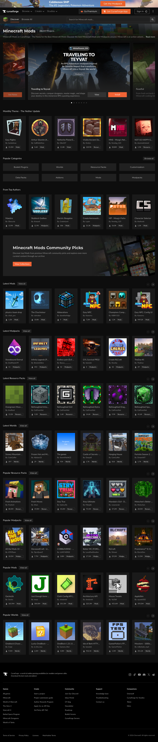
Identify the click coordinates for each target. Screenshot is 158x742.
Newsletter (69, 706)
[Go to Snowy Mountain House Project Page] (14, 447)
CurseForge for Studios (135, 698)
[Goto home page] (10, 11)
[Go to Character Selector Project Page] (143, 211)
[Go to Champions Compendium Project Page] (117, 305)
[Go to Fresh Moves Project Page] (40, 495)
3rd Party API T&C (41, 710)
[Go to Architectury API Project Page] (91, 589)
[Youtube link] (139, 674)
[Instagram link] (129, 674)
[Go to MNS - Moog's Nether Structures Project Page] (117, 133)
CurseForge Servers (72, 718)
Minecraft (6, 698)
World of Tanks (9, 722)
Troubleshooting (102, 698)
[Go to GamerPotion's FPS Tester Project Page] (117, 637)
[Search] (152, 19)
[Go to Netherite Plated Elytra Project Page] (66, 133)
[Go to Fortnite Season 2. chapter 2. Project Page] (143, 447)
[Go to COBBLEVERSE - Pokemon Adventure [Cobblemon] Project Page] (66, 542)
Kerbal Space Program (11, 714)
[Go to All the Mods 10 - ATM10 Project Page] (14, 542)
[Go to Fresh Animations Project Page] (14, 495)
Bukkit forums (70, 714)
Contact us (100, 702)
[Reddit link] (153, 674)
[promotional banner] (79, 3)
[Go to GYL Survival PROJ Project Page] (91, 353)
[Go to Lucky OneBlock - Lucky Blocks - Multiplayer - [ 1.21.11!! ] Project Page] (40, 637)
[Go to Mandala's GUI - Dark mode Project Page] (117, 495)
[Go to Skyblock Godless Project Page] (40, 211)
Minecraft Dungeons (11, 718)
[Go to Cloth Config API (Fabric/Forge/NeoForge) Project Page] (66, 589)
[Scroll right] (153, 284)
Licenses (36, 735)
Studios (52, 11)
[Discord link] (144, 674)
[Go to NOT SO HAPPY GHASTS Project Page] (143, 133)
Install (117, 95)
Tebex (129, 702)
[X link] (148, 674)
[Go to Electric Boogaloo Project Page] (66, 211)
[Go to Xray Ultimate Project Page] (91, 495)
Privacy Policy (24, 735)
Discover (14, 19)
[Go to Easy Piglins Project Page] (14, 133)
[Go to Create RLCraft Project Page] (117, 353)
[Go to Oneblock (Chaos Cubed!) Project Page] (14, 637)
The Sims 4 (7, 706)
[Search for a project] (108, 19)
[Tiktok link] (134, 674)
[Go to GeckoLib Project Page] (14, 589)
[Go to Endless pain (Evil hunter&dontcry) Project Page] (66, 353)
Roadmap (68, 710)
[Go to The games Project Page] (66, 447)
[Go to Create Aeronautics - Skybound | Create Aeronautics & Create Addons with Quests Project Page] (91, 211)
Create (40, 11)
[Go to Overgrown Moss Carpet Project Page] (14, 400)
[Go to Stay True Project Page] (66, 495)
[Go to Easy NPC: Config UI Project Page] (143, 305)
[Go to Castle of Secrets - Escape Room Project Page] (91, 447)
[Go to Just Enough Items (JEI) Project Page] (40, 589)
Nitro (129, 706)
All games (6, 694)
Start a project (39, 694)
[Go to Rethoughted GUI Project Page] (66, 400)
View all (22, 284)
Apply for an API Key (42, 706)
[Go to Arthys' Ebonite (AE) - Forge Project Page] (40, 133)
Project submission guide (43, 698)
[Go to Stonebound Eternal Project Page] (14, 353)
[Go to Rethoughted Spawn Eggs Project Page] (143, 400)
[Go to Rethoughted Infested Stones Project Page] (40, 400)
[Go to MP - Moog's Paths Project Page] (117, 211)
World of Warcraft (10, 702)
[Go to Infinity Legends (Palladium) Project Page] (40, 353)
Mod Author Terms (49, 735)
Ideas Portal (69, 698)
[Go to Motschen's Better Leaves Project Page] (143, 495)
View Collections (22, 264)
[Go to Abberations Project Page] (66, 305)
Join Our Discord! (72, 694)
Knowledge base (102, 694)
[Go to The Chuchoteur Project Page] (40, 305)
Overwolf (130, 694)
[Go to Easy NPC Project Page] (91, 305)
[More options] (153, 11)
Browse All (27, 19)
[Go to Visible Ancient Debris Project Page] (91, 133)
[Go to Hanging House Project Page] (117, 447)
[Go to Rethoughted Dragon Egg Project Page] (117, 400)
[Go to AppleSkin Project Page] (143, 589)
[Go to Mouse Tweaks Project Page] (117, 589)
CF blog (68, 702)
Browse (27, 11)
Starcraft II (7, 710)
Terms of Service (9, 735)
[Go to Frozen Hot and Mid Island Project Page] (40, 447)
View (97, 95)
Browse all (149, 158)
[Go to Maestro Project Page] (14, 211)
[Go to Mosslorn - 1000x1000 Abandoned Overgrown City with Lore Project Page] (143, 637)
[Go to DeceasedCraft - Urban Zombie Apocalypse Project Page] (40, 542)
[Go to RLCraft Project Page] (117, 542)
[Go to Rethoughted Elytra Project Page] (91, 400)
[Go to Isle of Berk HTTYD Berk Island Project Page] (91, 637)
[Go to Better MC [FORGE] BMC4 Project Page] (91, 542)
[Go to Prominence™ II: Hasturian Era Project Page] (143, 542)
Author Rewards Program (43, 702)
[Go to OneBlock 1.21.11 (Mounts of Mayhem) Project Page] (66, 637)
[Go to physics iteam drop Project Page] (14, 305)
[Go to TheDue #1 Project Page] (143, 353)
